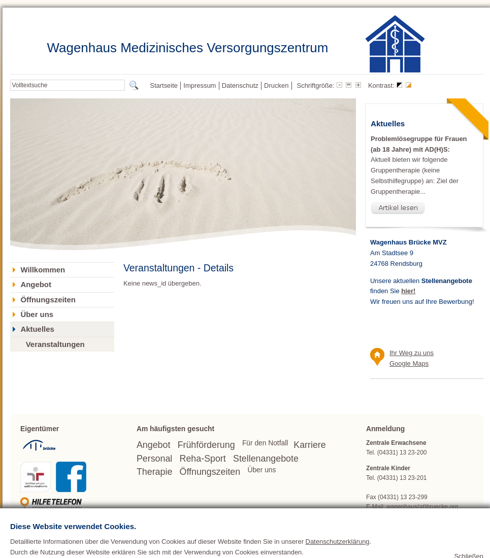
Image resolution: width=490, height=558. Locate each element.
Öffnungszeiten (47, 300)
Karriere (309, 445)
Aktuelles (37, 329)
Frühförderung (206, 445)
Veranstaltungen (55, 344)
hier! (408, 291)
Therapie (154, 472)
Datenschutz (240, 85)
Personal (154, 459)
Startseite (164, 85)
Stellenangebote (266, 459)
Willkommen (42, 270)
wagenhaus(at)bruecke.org (422, 506)
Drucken (276, 85)
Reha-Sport (203, 459)
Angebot (35, 285)
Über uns (36, 314)
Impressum (199, 85)
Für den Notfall (265, 443)
